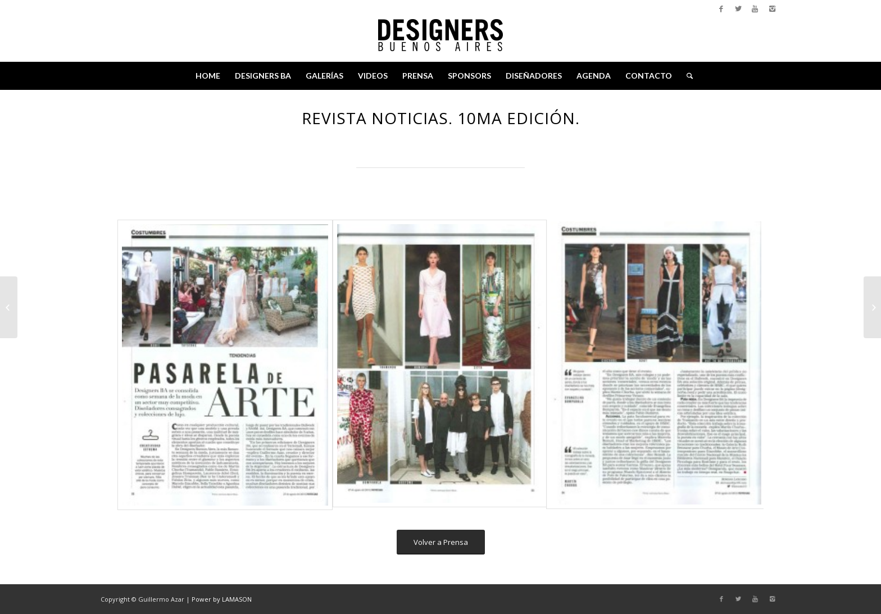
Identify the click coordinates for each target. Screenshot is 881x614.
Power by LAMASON (222, 599)
